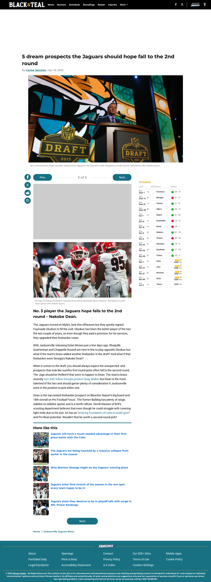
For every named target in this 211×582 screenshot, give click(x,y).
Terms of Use (141, 559)
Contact (108, 553)
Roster (101, 4)
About (32, 553)
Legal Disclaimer (38, 565)
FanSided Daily (37, 559)
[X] (182, 4)
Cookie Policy (174, 559)
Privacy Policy (111, 559)
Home (36, 531)
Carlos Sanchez (36, 70)
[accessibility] (204, 4)
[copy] (27, 200)
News (51, 4)
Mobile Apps (174, 553)
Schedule (74, 4)
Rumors (61, 4)
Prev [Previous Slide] (42, 177)
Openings (67, 553)
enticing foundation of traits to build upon (103, 412)
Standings (89, 4)
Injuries (112, 4)
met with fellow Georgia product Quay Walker (71, 379)
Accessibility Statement (76, 565)
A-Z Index (109, 565)
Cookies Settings (143, 565)
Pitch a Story (69, 559)
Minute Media (19, 573)
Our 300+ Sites (142, 553)
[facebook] (176, 4)
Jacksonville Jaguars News (58, 531)
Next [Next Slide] (122, 177)
